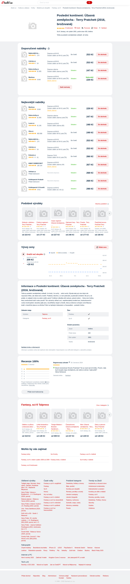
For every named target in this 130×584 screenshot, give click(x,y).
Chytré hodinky (26, 547)
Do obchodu (102, 54)
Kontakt (61, 578)
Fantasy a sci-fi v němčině (52, 502)
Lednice (23, 550)
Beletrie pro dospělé (43, 8)
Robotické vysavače (35, 550)
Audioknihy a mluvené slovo (97, 483)
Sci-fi (45, 489)
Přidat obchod (25, 576)
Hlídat (94, 28)
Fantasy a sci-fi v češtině (88, 454)
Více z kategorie (102, 405)
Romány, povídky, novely (96, 497)
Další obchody (65, 87)
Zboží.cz (13, 8)
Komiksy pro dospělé (73, 489)
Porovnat (86, 28)
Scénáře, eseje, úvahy (73, 502)
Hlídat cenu (101, 247)
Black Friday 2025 (97, 550)
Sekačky (64, 550)
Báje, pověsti (70, 486)
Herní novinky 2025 (27, 557)
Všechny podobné (102, 204)
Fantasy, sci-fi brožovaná (29, 465)
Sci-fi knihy (54, 454)
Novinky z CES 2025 (28, 564)
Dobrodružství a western (96, 489)
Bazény (87, 550)
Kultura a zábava (23, 8)
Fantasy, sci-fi (56, 8)
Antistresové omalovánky (97, 486)
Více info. (32, 385)
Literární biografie (71, 497)
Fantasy (46, 486)
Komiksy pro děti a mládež (97, 491)
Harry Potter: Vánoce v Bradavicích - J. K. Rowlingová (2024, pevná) (31, 494)
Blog (43, 576)
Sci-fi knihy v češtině (86, 459)
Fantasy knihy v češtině (58, 459)
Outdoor (80, 550)
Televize (89, 547)
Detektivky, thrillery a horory (75, 483)
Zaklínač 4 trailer (41, 557)
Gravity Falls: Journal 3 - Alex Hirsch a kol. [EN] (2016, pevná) (30, 538)
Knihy (33, 8)
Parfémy (52, 550)
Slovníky (91, 502)
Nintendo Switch (80, 547)
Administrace (52, 576)
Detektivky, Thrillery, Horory (97, 500)
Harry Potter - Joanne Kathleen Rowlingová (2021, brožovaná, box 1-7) (31, 527)
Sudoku (91, 505)
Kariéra (68, 578)
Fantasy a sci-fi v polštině (52, 505)
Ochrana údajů (64, 576)
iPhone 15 (52, 547)
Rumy (45, 550)
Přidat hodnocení (34, 174)
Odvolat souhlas (95, 576)
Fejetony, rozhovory (72, 500)
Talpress (45, 314)
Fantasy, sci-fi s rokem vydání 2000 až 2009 (35, 459)
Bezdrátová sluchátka (40, 547)
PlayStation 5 (68, 547)
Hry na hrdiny (48, 494)
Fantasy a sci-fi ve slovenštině (53, 500)
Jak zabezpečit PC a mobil (76, 557)
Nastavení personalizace (79, 576)
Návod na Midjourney (69, 564)
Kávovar (97, 547)
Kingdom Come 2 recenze (57, 557)
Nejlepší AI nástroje (85, 564)
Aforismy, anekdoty (72, 505)
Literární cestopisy (72, 494)
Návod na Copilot (42, 564)
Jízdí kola (72, 550)
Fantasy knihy (25, 454)
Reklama (106, 576)
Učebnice (92, 508)
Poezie (68, 508)
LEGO (60, 547)
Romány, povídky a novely (74, 491)
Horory (46, 491)
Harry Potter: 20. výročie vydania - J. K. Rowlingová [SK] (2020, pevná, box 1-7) (30, 520)
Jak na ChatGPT (55, 564)
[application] (77, 264)
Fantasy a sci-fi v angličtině (52, 483)
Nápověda (36, 576)
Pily (58, 550)
